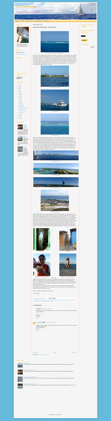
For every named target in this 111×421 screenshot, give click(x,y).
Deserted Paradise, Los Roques (23, 109)
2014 (19, 91)
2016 (19, 88)
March (20, 103)
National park (67, 300)
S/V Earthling (26, 6)
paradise (71, 300)
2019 (19, 84)
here (53, 291)
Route (22, 20)
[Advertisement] (27, 401)
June (20, 98)
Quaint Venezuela (22, 110)
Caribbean (48, 300)
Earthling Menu (38, 20)
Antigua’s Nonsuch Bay (69, 142)
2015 (19, 89)
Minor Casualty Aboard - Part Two (25, 126)
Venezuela (51, 301)
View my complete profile (21, 54)
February (21, 105)
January (20, 112)
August (20, 94)
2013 (19, 93)
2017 (19, 86)
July (19, 96)
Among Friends (26, 363)
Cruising (51, 300)
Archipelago (38, 300)
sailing (36, 301)
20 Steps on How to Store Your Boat (30, 377)
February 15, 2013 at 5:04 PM (50, 322)
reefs (34, 301)
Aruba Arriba (21, 106)
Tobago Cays (35, 144)
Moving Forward (25, 147)
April (20, 101)
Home (17, 20)
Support (46, 20)
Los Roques (63, 300)
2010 (19, 118)
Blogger (60, 414)
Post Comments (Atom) (42, 354)
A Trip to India (25, 137)
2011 (19, 116)
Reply (37, 318)
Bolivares (44, 300)
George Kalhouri (39, 322)
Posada (74, 300)
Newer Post (35, 352)
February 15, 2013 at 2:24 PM (46, 308)
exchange (58, 300)
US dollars (47, 301)
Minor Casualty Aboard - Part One (30, 384)
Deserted (55, 300)
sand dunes (40, 301)
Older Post (74, 352)
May (20, 99)
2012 (19, 115)
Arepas (41, 300)
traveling (43, 301)
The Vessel (29, 20)
